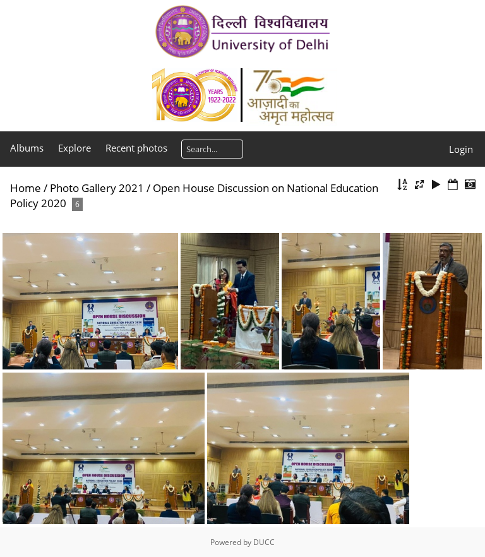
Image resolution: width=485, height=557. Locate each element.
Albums (27, 147)
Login (461, 149)
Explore (74, 147)
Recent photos (136, 147)
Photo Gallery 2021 (97, 188)
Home (25, 188)
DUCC (264, 542)
